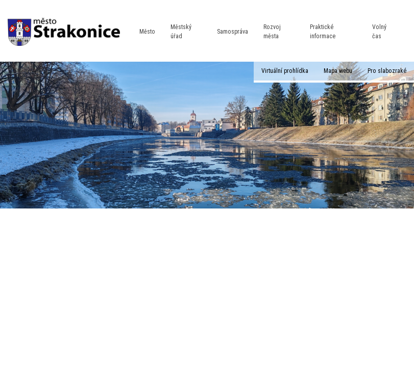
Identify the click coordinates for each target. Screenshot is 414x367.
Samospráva (232, 31)
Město (147, 31)
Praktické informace (322, 31)
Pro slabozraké (387, 70)
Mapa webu (338, 70)
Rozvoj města (272, 31)
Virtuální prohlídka (284, 70)
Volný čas (379, 31)
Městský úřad (181, 31)
